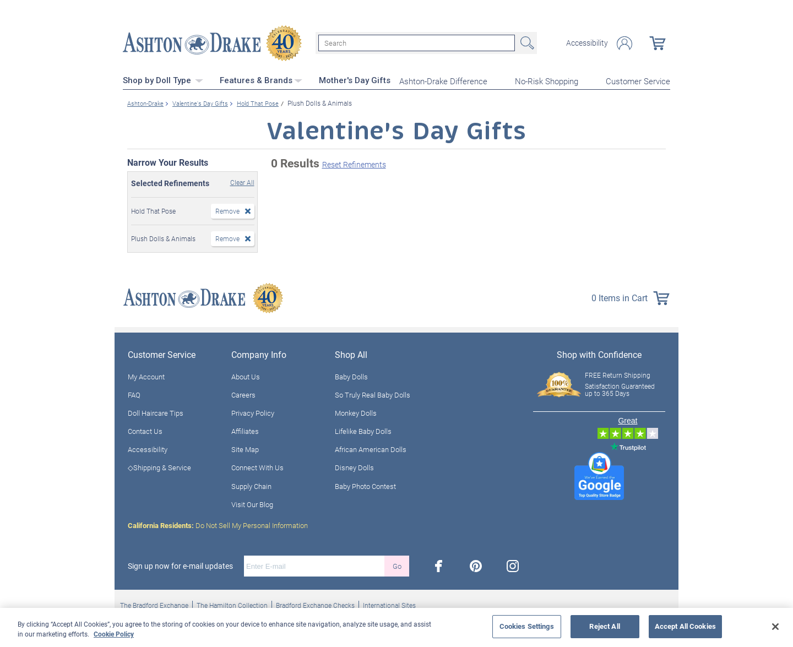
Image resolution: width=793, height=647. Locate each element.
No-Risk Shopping (546, 80)
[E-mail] (314, 564)
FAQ (134, 394)
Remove (227, 209)
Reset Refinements (354, 164)
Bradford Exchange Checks (315, 604)
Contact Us (145, 430)
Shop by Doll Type (163, 80)
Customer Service (638, 80)
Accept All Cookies (685, 626)
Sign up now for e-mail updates (180, 565)
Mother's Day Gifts (354, 80)
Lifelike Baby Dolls (363, 430)
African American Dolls (370, 449)
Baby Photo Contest (365, 485)
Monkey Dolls (356, 412)
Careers (243, 394)
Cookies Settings (526, 626)
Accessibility (587, 43)
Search (526, 43)
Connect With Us (257, 467)
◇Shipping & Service (159, 467)
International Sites (389, 604)
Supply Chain (251, 485)
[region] (396, 627)
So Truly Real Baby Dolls (372, 394)
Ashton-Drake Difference (443, 80)
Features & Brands (261, 80)
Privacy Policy (252, 412)
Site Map (245, 449)
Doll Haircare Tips (155, 412)
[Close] (775, 627)
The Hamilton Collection (232, 604)
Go (397, 565)
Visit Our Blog (252, 503)
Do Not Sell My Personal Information (218, 524)
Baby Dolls (351, 375)
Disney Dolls (354, 467)
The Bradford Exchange (154, 604)
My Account (146, 375)
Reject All (604, 626)
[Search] (416, 43)
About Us (245, 375)
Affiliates (245, 430)
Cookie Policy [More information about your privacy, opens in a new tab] (114, 633)
